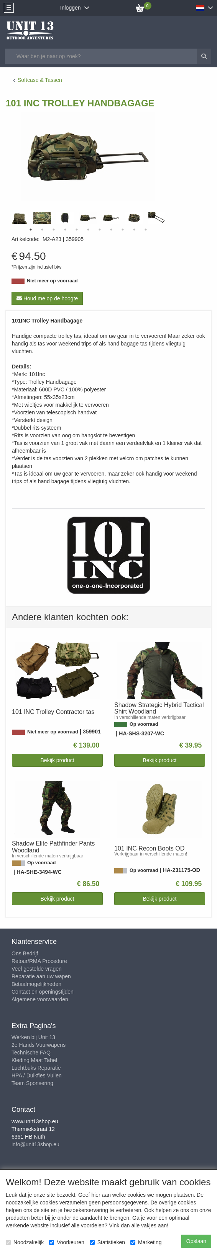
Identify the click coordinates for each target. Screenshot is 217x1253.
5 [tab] (77, 229)
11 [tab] (146, 229)
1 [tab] (31, 229)
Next (167, 218)
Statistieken (107, 1242)
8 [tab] (111, 229)
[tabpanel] (88, 218)
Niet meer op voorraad (52, 281)
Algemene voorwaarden (40, 999)
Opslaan (196, 1241)
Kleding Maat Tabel (34, 1060)
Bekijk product (57, 760)
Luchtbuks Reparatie (36, 1068)
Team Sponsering (32, 1083)
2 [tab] (42, 229)
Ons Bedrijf (25, 953)
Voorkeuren (66, 1242)
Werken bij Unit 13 (33, 1037)
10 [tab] (134, 229)
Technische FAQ (31, 1052)
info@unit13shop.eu (35, 1144)
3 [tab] (54, 229)
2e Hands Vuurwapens (39, 1045)
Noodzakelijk (25, 1242)
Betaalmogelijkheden (36, 984)
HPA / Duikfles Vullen (37, 1075)
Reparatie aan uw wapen (41, 976)
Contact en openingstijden (43, 992)
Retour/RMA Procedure (39, 961)
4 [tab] (65, 229)
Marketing (145, 1242)
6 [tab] (88, 229)
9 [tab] (123, 229)
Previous (9, 218)
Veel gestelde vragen (37, 969)
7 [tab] (100, 229)
